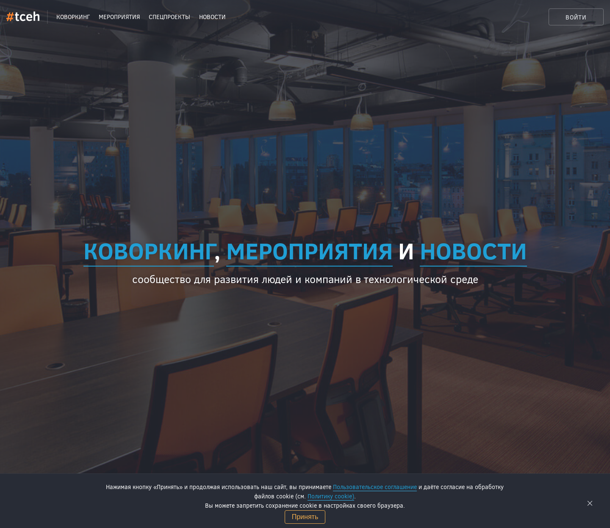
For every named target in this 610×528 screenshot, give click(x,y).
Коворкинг (148, 250)
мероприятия (309, 250)
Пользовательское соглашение (375, 487)
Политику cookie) (331, 496)
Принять (305, 516)
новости (473, 250)
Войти (576, 17)
